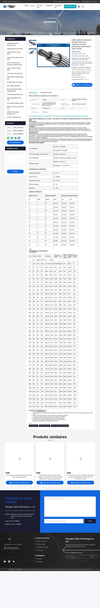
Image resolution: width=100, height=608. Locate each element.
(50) (12, 44)
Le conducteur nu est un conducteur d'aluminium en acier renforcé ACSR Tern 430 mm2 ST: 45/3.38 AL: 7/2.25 (80, 477)
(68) (15, 77)
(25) (13, 85)
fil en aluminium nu (44, 425)
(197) (14, 53)
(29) (14, 98)
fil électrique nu (33, 425)
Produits (32, 5)
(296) (14, 69)
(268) (15, 48)
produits (17, 33)
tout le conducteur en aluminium (60, 425)
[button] (7, 462)
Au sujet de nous (40, 6)
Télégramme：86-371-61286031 (13, 544)
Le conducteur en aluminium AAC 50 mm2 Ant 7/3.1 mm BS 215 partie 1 (19, 476)
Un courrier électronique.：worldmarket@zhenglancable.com (12, 548)
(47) (14, 73)
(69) (15, 103)
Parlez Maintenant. (70, 6)
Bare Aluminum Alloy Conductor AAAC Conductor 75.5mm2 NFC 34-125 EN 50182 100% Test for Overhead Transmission (50, 477)
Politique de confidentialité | (16, 569)
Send (90, 521)
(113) (14, 63)
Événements (49, 5)
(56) (14, 82)
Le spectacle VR (58, 6)
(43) (14, 94)
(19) (14, 117)
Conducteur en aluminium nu (28, 33)
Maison (27, 5)
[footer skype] (9, 561)
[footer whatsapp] (5, 561)
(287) (15, 58)
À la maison (10, 33)
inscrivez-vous (92, 556)
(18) (15, 107)
